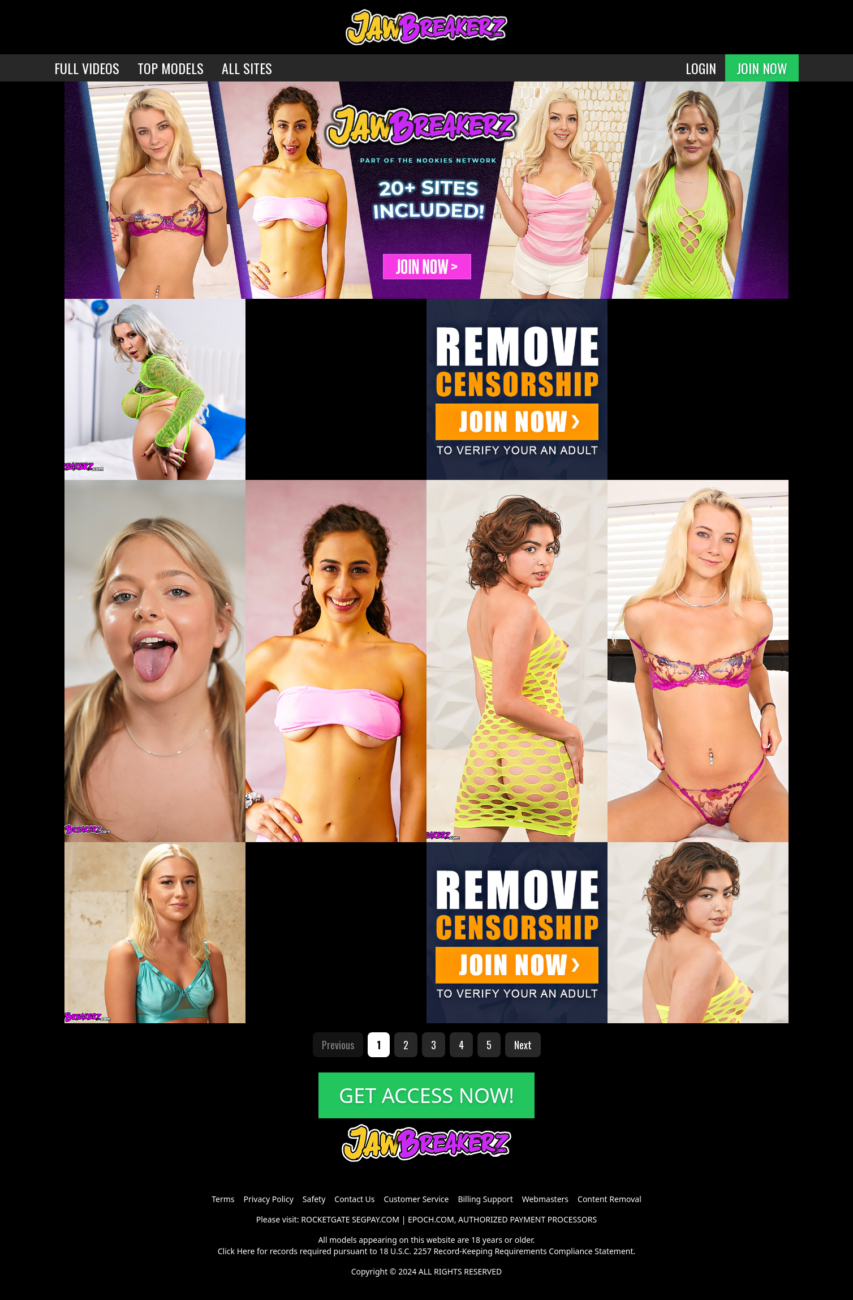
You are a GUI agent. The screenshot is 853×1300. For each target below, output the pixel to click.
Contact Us (354, 1199)
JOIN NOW (761, 68)
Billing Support (485, 1199)
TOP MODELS (170, 68)
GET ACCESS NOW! (426, 1095)
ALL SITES (247, 68)
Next (523, 1044)
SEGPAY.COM (375, 1219)
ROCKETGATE (325, 1219)
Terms (223, 1199)
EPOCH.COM (431, 1219)
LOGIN (701, 68)
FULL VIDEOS (86, 68)
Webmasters (545, 1199)
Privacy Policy (268, 1199)
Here (246, 1251)
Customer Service (416, 1199)
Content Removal (609, 1199)
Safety (314, 1199)
